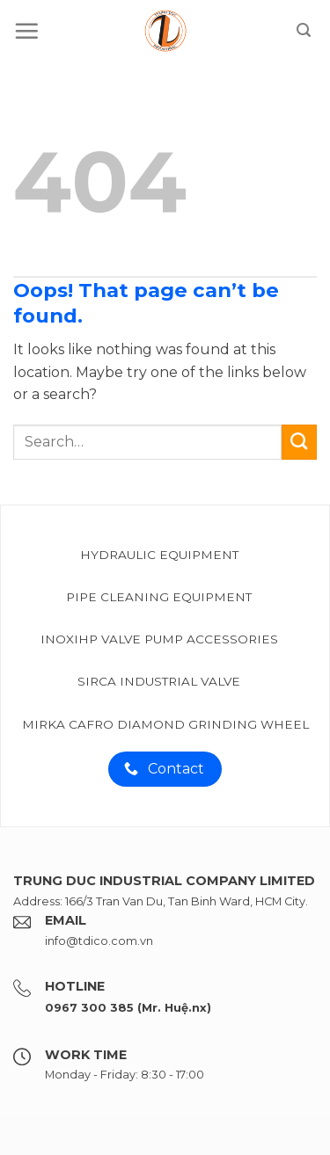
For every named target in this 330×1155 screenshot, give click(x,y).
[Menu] (26, 30)
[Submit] (299, 442)
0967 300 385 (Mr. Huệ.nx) (128, 1007)
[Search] (304, 30)
